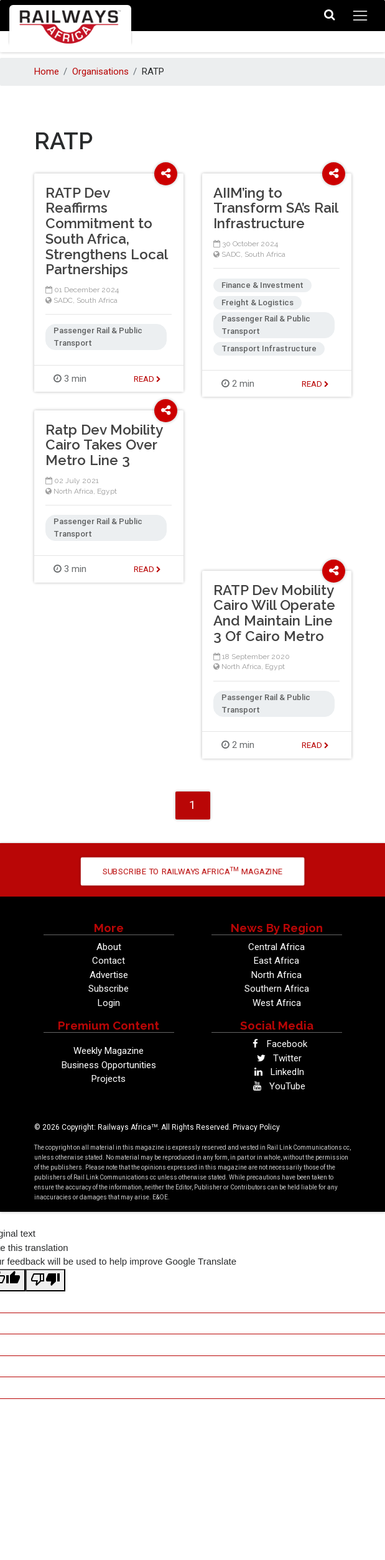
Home (46, 71)
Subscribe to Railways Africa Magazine (192, 870)
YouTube (276, 1086)
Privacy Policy (256, 1127)
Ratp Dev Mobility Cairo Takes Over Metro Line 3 (103, 445)
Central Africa (276, 947)
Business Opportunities (109, 1065)
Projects (108, 1078)
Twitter (277, 1058)
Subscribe (108, 988)
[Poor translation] (45, 1280)
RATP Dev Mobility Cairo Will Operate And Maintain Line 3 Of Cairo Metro (274, 613)
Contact (108, 960)
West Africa (277, 1002)
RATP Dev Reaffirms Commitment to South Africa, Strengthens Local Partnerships (106, 231)
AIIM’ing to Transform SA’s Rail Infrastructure (275, 208)
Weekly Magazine (108, 1050)
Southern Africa (276, 988)
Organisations (100, 71)
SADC (63, 300)
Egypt (107, 491)
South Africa (97, 300)
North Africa (73, 491)
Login (109, 1002)
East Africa (276, 960)
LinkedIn (276, 1072)
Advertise (109, 975)
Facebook (276, 1044)
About (108, 947)
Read (147, 379)
